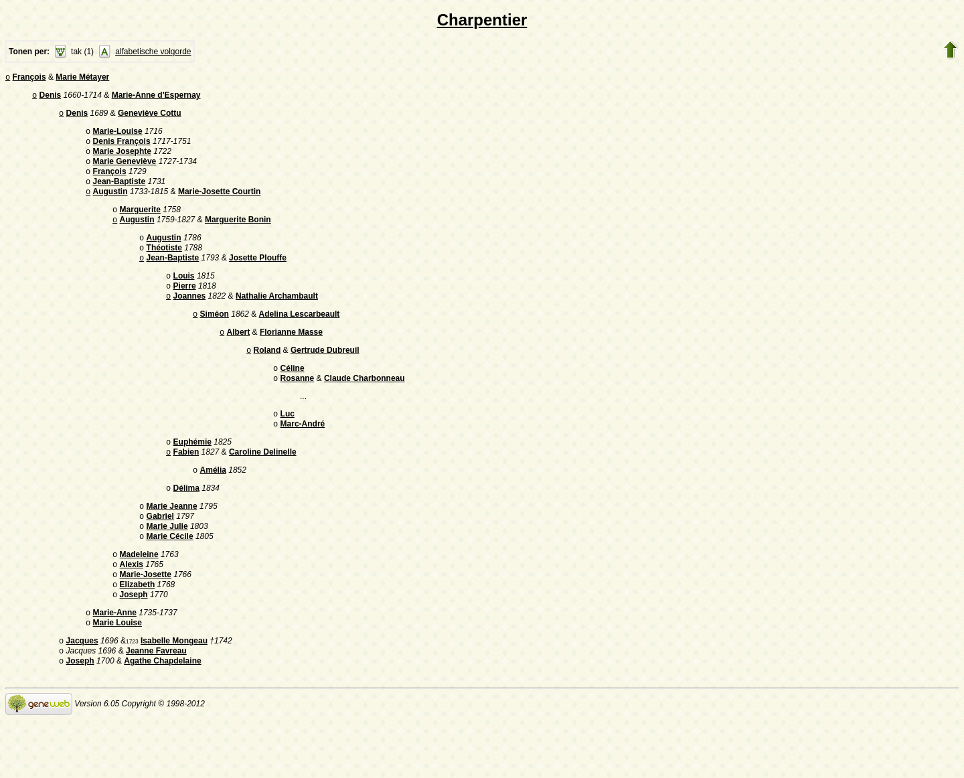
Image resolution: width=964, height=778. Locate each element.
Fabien (186, 488)
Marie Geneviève (125, 170)
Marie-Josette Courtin (219, 205)
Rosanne (297, 409)
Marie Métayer (82, 78)
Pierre (184, 308)
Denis (50, 97)
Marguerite (140, 224)
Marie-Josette (145, 622)
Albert (238, 359)
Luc (287, 446)
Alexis (131, 611)
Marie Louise (117, 676)
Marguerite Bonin (238, 235)
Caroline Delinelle (263, 488)
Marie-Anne (115, 665)
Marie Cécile (170, 580)
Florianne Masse (291, 359)
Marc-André (302, 457)
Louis (184, 297)
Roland (267, 378)
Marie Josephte (122, 159)
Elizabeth (137, 634)
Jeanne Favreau (156, 707)
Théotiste (164, 266)
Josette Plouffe (258, 278)
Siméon (214, 339)
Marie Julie (167, 569)
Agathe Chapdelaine (162, 718)
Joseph (134, 645)
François (29, 78)
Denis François (122, 148)
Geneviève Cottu (149, 117)
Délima (186, 527)
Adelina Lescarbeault (299, 339)
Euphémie (192, 476)
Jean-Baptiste (119, 193)
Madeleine (139, 600)
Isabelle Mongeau (174, 695)
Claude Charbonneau (364, 409)
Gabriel (160, 557)
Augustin (110, 205)
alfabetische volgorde (153, 51)
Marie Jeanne (172, 546)
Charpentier (482, 20)
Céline (292, 397)
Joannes (189, 320)
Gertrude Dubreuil (325, 378)
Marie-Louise (118, 136)
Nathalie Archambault (277, 320)
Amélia (213, 507)
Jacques (82, 695)
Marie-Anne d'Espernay (156, 97)
